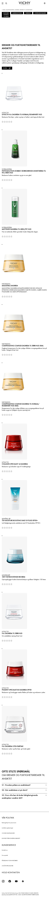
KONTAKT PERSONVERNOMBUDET (11, 838)
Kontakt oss (5, 850)
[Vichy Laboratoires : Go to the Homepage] (24, 3)
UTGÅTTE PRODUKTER (7, 866)
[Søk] (6, 3)
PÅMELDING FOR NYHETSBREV (10, 860)
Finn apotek (5, 855)
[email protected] (6, 894)
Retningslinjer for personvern (9, 822)
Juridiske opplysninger (7, 828)
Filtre (7, 68)
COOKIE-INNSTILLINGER (8, 833)
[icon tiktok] (22, 881)
